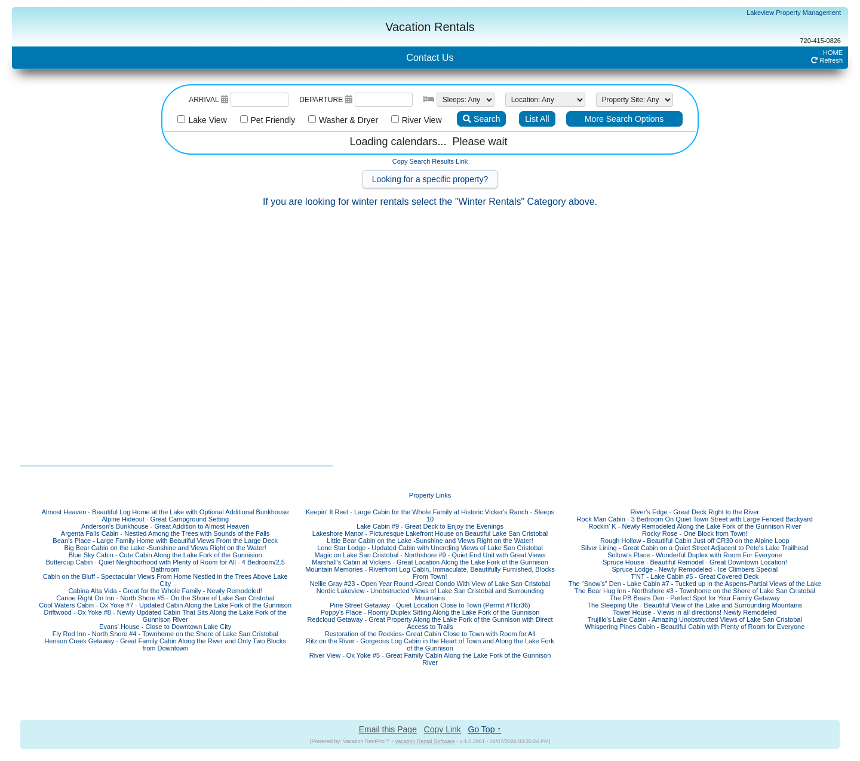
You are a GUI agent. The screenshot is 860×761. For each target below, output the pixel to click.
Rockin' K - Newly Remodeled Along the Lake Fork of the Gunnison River (695, 526)
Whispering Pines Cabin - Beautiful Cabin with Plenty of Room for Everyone (694, 626)
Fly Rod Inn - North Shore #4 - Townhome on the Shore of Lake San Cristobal (165, 633)
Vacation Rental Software (425, 741)
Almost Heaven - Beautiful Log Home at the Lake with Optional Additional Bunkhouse (165, 511)
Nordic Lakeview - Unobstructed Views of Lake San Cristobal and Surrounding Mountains (430, 594)
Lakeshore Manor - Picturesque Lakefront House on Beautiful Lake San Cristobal (430, 533)
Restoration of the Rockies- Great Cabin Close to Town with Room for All (430, 633)
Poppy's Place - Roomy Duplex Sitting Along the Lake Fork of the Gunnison (430, 612)
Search (481, 119)
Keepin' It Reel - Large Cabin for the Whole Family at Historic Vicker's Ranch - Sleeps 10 (430, 515)
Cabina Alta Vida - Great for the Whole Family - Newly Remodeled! (165, 590)
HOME (833, 52)
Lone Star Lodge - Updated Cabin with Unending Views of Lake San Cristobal (430, 547)
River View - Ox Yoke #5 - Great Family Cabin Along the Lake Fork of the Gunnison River (430, 659)
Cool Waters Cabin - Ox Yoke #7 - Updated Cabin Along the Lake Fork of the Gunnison (165, 605)
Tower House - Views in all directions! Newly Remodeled (694, 612)
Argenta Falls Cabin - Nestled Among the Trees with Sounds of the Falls (165, 533)
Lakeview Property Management (794, 12)
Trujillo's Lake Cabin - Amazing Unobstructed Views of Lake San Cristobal (695, 619)
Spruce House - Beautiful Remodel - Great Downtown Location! (695, 562)
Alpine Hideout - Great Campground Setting (165, 519)
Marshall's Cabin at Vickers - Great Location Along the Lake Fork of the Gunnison (430, 562)
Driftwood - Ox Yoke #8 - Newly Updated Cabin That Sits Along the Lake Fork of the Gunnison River (165, 616)
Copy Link (442, 729)
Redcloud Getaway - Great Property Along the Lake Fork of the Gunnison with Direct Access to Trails (430, 623)
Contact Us (429, 58)
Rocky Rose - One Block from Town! (694, 533)
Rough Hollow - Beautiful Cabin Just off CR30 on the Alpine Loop (695, 540)
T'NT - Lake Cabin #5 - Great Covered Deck (694, 576)
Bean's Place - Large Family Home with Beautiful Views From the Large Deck (165, 540)
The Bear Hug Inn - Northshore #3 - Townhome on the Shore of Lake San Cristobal (695, 590)
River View (418, 120)
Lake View (204, 120)
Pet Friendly (270, 120)
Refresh (827, 60)
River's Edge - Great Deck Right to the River (695, 511)
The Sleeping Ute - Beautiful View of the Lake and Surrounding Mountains (694, 605)
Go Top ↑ (485, 729)
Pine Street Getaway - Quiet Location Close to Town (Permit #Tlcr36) (430, 605)
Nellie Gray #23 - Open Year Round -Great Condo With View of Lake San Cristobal (430, 583)
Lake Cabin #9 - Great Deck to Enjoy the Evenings (430, 526)
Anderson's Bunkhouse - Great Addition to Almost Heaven (165, 526)
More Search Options (624, 119)
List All (537, 119)
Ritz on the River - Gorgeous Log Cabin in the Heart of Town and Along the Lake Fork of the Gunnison (430, 644)
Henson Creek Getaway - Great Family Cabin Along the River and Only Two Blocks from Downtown (165, 644)
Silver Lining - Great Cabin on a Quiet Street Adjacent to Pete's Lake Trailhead (695, 547)
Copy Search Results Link (430, 161)
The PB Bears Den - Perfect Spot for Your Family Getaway (695, 598)
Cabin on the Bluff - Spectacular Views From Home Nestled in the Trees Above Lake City (165, 580)
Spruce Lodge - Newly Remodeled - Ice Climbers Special (695, 569)
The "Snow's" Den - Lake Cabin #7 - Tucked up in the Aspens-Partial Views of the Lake (695, 583)
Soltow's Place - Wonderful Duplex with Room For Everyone (694, 555)
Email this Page (388, 729)
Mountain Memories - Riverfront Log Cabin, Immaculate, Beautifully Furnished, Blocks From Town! (430, 573)
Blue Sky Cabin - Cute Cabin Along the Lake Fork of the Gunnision (165, 555)
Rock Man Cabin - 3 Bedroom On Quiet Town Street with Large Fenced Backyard (695, 519)
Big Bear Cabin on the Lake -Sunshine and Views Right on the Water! (165, 547)
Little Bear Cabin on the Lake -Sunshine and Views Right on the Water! (430, 540)
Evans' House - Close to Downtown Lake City (165, 626)
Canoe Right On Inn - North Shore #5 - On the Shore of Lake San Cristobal (165, 598)
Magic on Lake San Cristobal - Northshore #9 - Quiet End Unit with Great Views (430, 555)
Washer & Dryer (345, 120)
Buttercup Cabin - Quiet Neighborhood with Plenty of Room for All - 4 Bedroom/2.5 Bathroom (165, 566)
